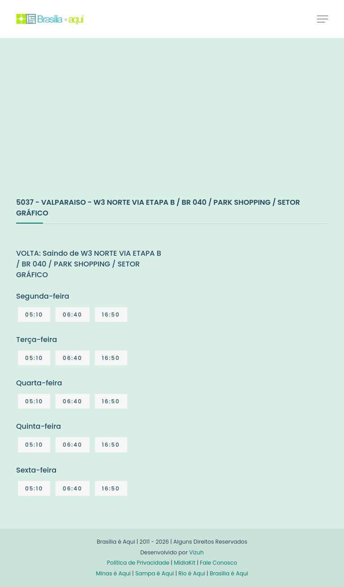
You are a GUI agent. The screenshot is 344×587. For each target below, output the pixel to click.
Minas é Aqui (113, 573)
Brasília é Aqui (229, 573)
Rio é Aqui (191, 573)
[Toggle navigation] (322, 18)
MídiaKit (184, 562)
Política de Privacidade (138, 562)
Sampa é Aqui (154, 573)
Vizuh (196, 552)
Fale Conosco (218, 562)
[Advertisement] (83, 127)
